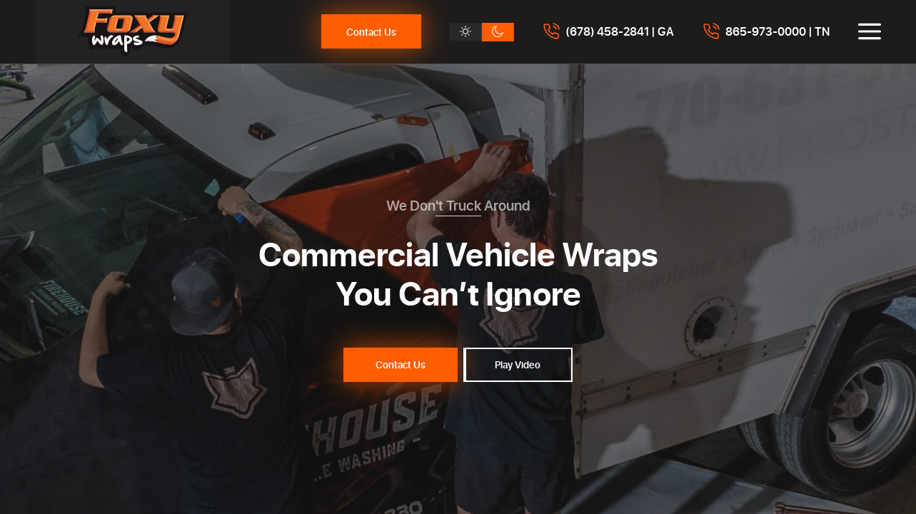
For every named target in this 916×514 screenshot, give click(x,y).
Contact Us (371, 32)
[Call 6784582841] (608, 31)
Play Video (517, 364)
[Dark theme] (498, 32)
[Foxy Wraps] (133, 32)
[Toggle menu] (869, 31)
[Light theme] (466, 32)
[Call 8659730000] (766, 31)
